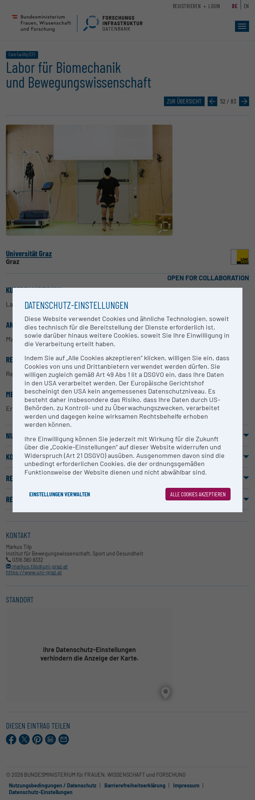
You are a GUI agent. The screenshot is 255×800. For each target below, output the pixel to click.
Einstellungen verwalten (59, 493)
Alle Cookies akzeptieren (198, 493)
